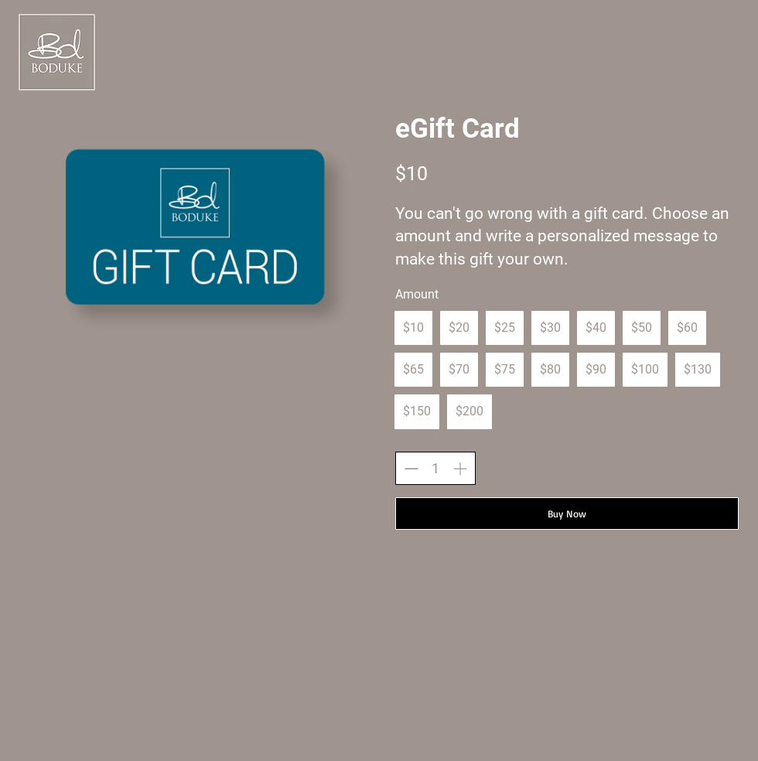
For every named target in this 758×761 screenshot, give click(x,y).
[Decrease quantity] (411, 468)
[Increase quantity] (459, 468)
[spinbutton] (435, 468)
